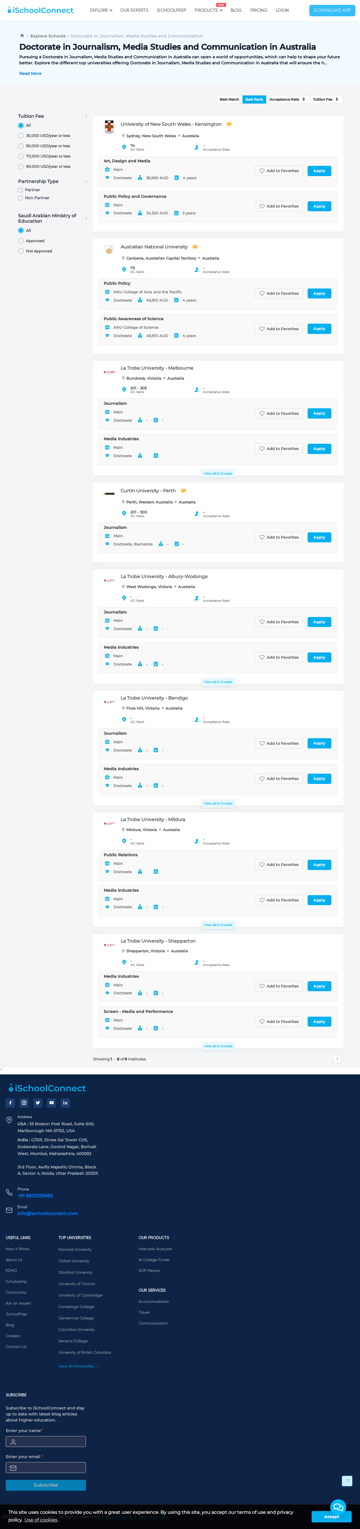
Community (16, 1293)
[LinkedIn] (65, 1103)
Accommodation (154, 1302)
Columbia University (76, 1330)
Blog (236, 10)
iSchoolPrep (171, 10)
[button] (338, 1507)
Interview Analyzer (155, 1249)
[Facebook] (10, 1103)
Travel (144, 1313)
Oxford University (73, 1261)
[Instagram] (24, 1103)
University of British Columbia (84, 1353)
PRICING (259, 10)
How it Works (17, 1249)
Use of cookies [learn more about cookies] (40, 1520)
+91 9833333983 (35, 1195)
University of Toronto (76, 1284)
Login (282, 10)
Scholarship (16, 1282)
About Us (14, 1260)
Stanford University (75, 1273)
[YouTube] (51, 1103)
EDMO (11, 1271)
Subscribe (46, 1485)
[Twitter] (37, 1103)
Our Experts (134, 10)
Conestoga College (76, 1307)
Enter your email (24, 1456)
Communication (153, 1323)
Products (206, 8)
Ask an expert (18, 1303)
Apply (319, 170)
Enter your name (24, 1430)
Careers (13, 1336)
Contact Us (16, 1347)
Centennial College (76, 1318)
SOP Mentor (149, 1271)
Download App (332, 10)
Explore (101, 10)
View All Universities (78, 1366)
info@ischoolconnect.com (47, 1213)
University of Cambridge (80, 1295)
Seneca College (73, 1341)
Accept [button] (331, 1516)
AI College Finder (154, 1260)
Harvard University (75, 1250)
